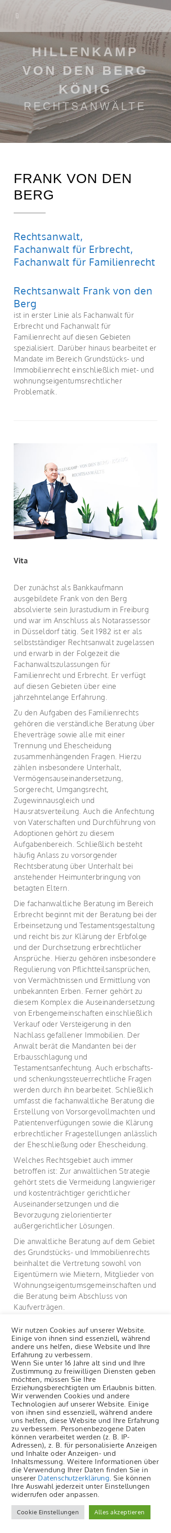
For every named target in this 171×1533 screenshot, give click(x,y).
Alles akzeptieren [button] (119, 1512)
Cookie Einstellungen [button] (48, 1512)
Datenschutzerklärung (73, 1478)
